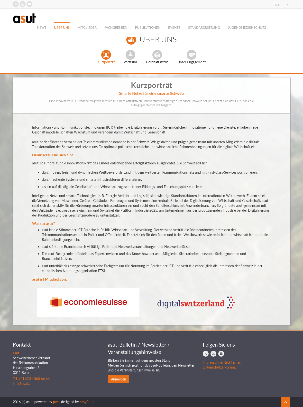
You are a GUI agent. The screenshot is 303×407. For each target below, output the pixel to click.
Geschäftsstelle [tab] (157, 57)
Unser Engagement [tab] (191, 57)
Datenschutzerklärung (219, 367)
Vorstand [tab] (130, 57)
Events (174, 27)
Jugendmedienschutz (247, 27)
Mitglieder (87, 27)
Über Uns (62, 27)
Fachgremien (115, 27)
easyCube (87, 402)
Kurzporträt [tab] (106, 57)
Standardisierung (204, 27)
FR (288, 4)
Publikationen (147, 27)
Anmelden (118, 379)
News (41, 27)
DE (277, 4)
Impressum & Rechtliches (222, 362)
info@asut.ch (22, 383)
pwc (56, 402)
